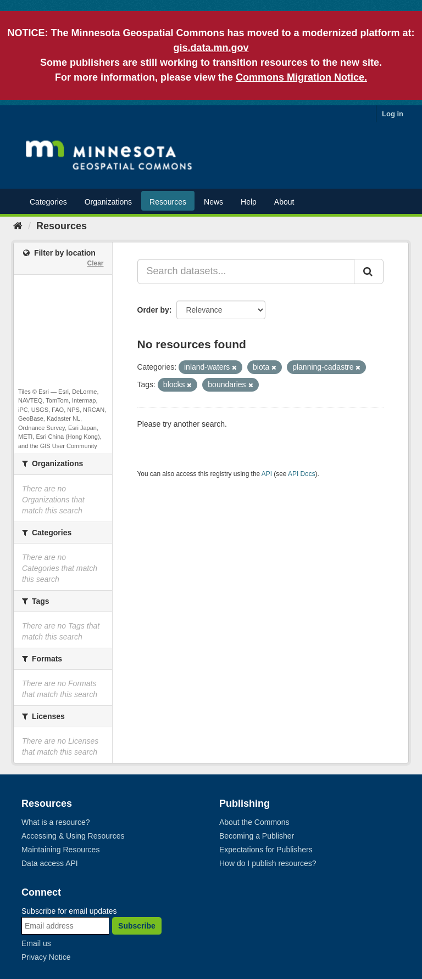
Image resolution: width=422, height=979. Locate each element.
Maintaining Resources (60, 849)
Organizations (108, 201)
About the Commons (254, 822)
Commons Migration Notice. (301, 77)
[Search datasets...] (246, 271)
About (284, 201)
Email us (36, 943)
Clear (95, 263)
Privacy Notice (45, 957)
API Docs (301, 474)
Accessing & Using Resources (73, 835)
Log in (392, 114)
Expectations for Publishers (266, 849)
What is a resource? (55, 822)
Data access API (49, 863)
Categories (48, 201)
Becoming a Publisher (256, 835)
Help (249, 201)
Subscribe (137, 925)
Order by (153, 309)
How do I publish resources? (267, 863)
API (267, 474)
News (213, 201)
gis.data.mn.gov (210, 47)
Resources (167, 201)
